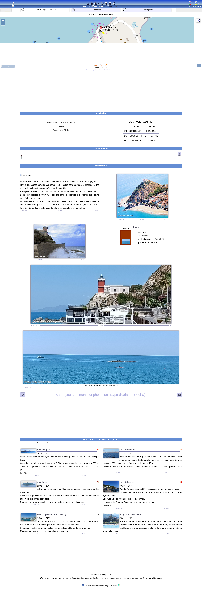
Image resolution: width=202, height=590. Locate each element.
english (191, 2)
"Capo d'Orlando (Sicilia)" (101, 395)
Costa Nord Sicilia (61, 130)
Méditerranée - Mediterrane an (61, 122)
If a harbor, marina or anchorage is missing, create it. (114, 578)
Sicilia (61, 126)
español (198, 5)
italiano (191, 5)
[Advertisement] (101, 90)
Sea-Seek (101, 3)
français (198, 2)
